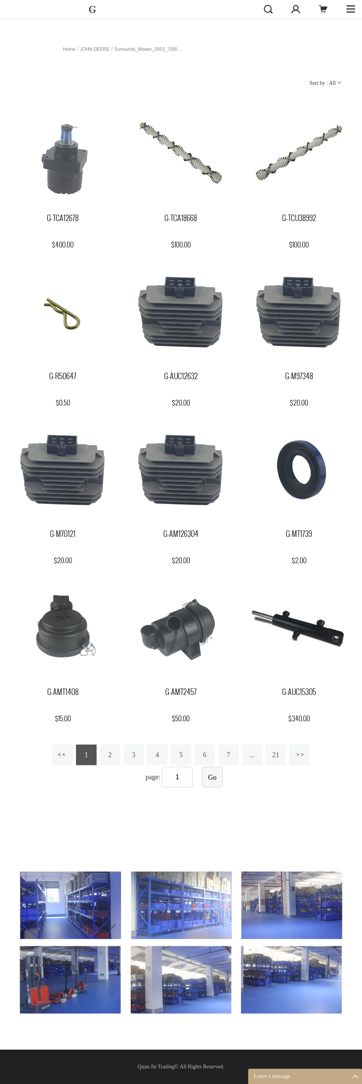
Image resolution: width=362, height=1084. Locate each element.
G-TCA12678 (63, 218)
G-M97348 (299, 376)
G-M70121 (63, 533)
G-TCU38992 (299, 218)
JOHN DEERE (94, 49)
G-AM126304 (181, 533)
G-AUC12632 (181, 376)
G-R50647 (62, 376)
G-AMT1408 (63, 692)
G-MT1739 (299, 533)
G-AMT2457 (181, 692)
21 (275, 755)
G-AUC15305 (299, 692)
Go (212, 777)
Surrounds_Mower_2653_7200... (147, 49)
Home (69, 49)
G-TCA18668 (181, 218)
